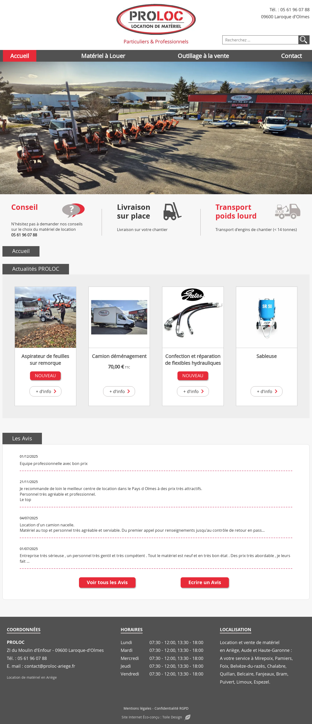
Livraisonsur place (133, 211)
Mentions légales (137, 708)
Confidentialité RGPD (171, 708)
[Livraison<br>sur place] (171, 211)
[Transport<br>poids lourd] (287, 211)
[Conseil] (73, 211)
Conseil (24, 207)
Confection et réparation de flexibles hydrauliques (193, 359)
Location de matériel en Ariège (32, 677)
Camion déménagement (119, 356)
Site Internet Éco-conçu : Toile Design (156, 717)
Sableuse (266, 356)
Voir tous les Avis (107, 582)
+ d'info (46, 391)
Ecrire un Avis (204, 582)
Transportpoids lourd (236, 211)
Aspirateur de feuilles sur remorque (45, 359)
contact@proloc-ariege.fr (49, 666)
